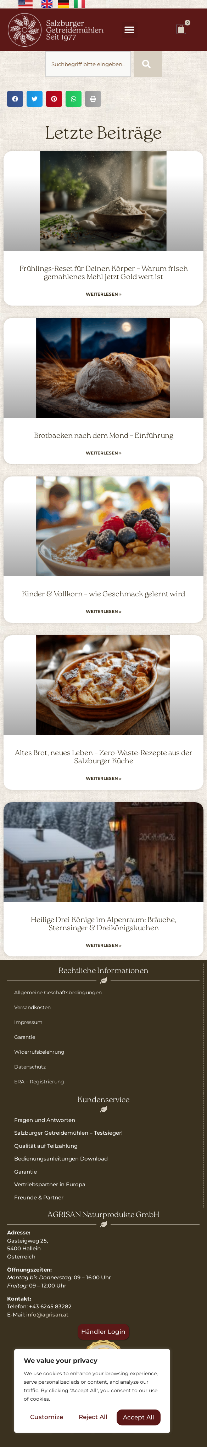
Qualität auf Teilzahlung (46, 1145)
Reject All (93, 1417)
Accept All (138, 1417)
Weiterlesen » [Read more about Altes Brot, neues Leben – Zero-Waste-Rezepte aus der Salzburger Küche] (104, 778)
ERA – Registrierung (39, 1081)
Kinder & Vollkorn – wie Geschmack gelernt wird (103, 594)
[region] (92, 1391)
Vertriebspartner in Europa (49, 1184)
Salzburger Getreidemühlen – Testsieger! (68, 1132)
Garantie (24, 1037)
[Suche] (148, 64)
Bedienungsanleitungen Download (61, 1158)
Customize (46, 1417)
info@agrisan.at (47, 1314)
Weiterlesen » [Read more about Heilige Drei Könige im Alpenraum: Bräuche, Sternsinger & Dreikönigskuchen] (104, 945)
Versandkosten (32, 1007)
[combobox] (88, 64)
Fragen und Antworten (44, 1120)
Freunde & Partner (38, 1197)
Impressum (28, 1022)
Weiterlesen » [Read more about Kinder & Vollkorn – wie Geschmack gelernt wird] (104, 611)
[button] (130, 30)
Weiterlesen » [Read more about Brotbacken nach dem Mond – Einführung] (104, 453)
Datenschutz (30, 1067)
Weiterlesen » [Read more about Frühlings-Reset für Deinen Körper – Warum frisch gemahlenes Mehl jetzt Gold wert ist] (104, 294)
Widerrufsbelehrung (39, 1052)
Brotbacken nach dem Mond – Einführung (103, 436)
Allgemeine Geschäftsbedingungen (58, 992)
